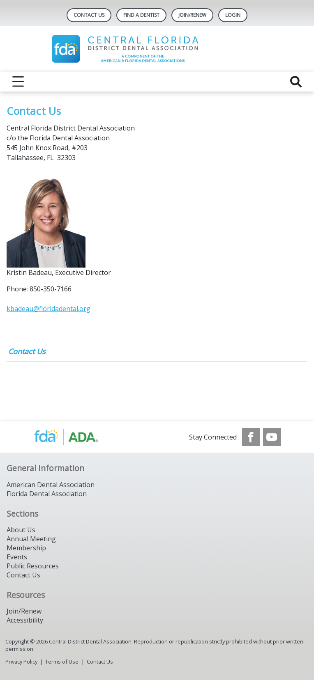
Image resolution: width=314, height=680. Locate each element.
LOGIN (232, 14)
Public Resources (33, 565)
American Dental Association (51, 484)
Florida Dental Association (47, 493)
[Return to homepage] (157, 49)
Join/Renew (192, 14)
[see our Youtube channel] (272, 437)
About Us (21, 529)
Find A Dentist (141, 14)
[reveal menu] (18, 82)
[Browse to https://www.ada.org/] (74, 437)
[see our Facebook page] (251, 437)
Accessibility (25, 620)
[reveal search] (295, 82)
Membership (26, 547)
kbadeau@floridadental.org (48, 308)
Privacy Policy (21, 661)
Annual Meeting (31, 538)
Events (17, 556)
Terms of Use (61, 661)
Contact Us (89, 14)
